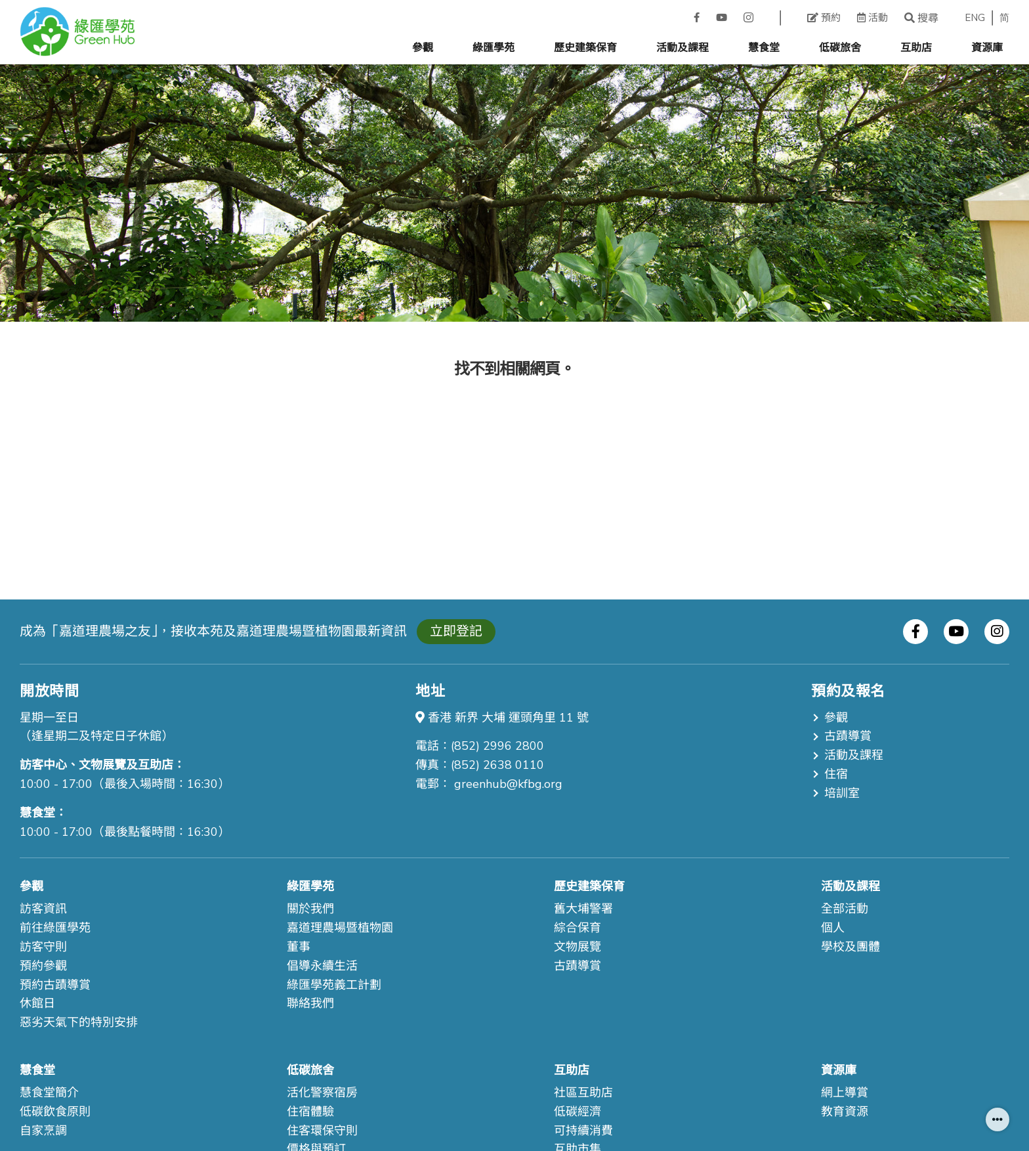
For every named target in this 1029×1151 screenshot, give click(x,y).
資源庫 (987, 48)
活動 (872, 17)
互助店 (916, 48)
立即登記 (456, 631)
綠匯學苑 (493, 48)
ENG (975, 18)
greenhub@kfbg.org (508, 784)
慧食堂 (764, 48)
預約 (824, 17)
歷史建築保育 (585, 48)
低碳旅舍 (840, 48)
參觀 (422, 48)
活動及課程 (682, 48)
